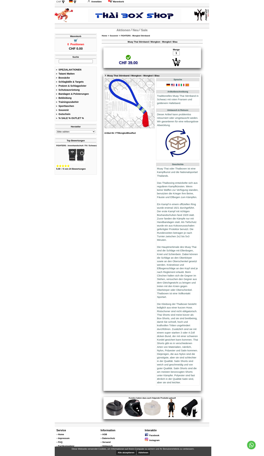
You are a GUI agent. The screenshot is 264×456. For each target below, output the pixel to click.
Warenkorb (116, 1)
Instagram (152, 440)
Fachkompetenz (66, 446)
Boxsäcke (63, 77)
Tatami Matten (65, 73)
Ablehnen (143, 452)
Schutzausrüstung (68, 90)
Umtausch (107, 446)
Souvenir (62, 110)
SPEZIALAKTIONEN (68, 69)
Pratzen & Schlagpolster (71, 85)
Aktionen (123, 30)
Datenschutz (108, 438)
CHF (58, 1)
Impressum (64, 438)
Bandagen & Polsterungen (72, 94)
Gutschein (63, 114)
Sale (144, 30)
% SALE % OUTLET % (70, 118)
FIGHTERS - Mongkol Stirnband (135, 36)
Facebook (152, 435)
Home (104, 36)
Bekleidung (64, 98)
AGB (104, 434)
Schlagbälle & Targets (70, 81)
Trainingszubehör (67, 102)
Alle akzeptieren (126, 452)
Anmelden (94, 1)
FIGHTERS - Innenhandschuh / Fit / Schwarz (76, 146)
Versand (106, 442)
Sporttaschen (65, 106)
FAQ (60, 442)
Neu (136, 30)
